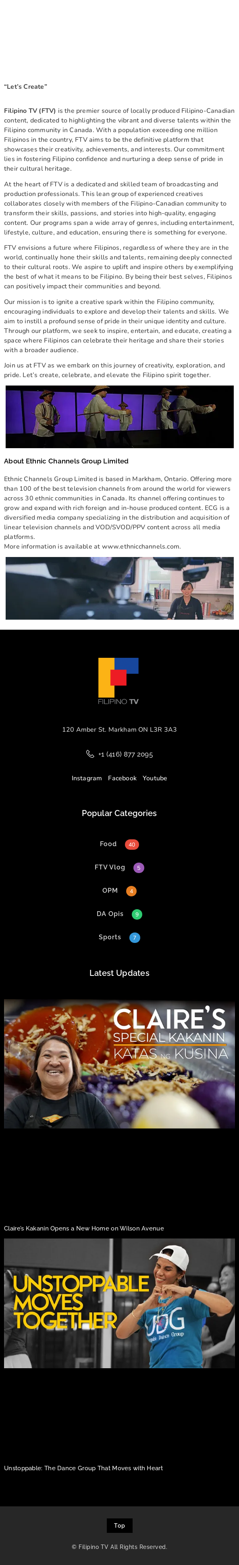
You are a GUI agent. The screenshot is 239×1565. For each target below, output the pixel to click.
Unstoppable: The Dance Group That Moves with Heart (83, 1468)
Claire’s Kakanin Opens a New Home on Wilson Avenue (84, 1228)
